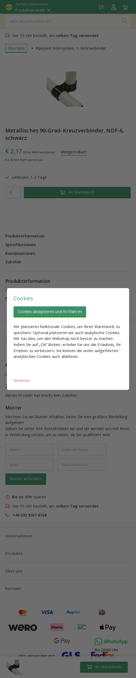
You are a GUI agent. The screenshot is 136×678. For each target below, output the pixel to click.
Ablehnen (22, 380)
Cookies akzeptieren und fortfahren (50, 311)
